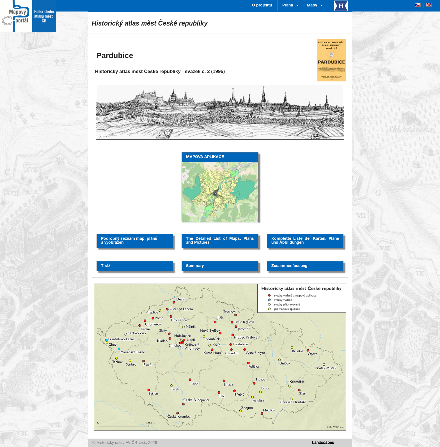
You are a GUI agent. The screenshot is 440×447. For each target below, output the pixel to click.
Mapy (312, 6)
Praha (287, 6)
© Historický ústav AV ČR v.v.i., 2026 (124, 443)
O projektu (262, 6)
